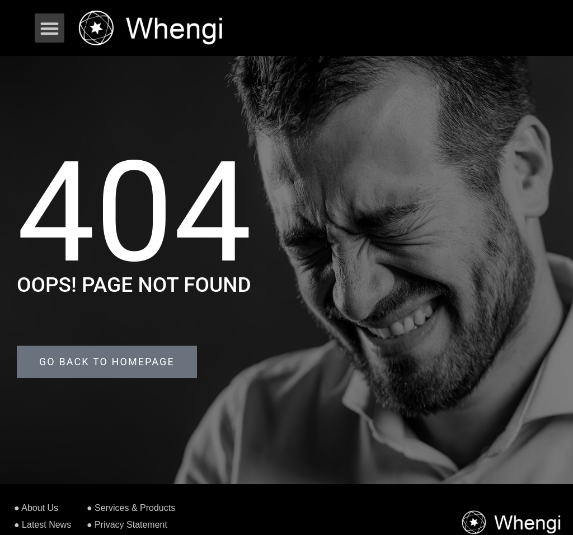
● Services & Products (131, 508)
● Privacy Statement (127, 524)
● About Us (36, 508)
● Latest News (42, 524)
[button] (49, 28)
